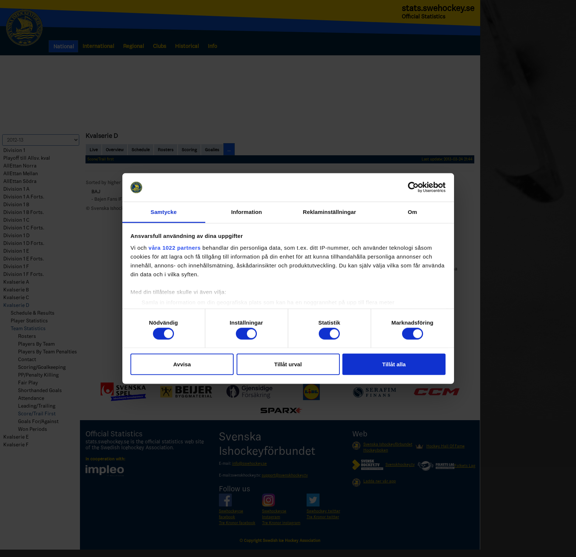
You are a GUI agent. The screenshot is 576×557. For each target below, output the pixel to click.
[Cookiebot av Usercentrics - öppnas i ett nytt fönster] (413, 187)
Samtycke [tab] (164, 211)
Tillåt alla (394, 364)
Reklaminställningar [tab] (329, 211)
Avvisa (182, 364)
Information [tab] (246, 211)
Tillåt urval (288, 364)
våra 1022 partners (175, 247)
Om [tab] (412, 211)
